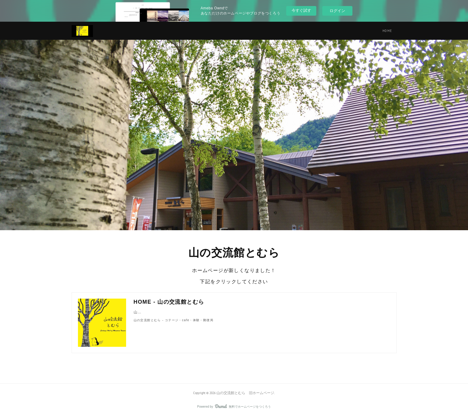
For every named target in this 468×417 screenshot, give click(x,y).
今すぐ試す (301, 10)
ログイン (337, 10)
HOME (387, 30)
